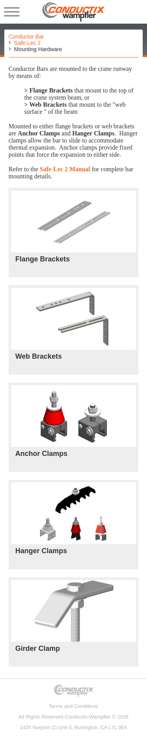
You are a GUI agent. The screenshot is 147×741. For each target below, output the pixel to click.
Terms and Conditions (73, 706)
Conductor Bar (26, 36)
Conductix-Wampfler (88, 717)
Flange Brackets (42, 259)
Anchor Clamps (41, 454)
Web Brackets (38, 356)
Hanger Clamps (41, 551)
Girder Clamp (37, 648)
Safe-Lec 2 (27, 43)
